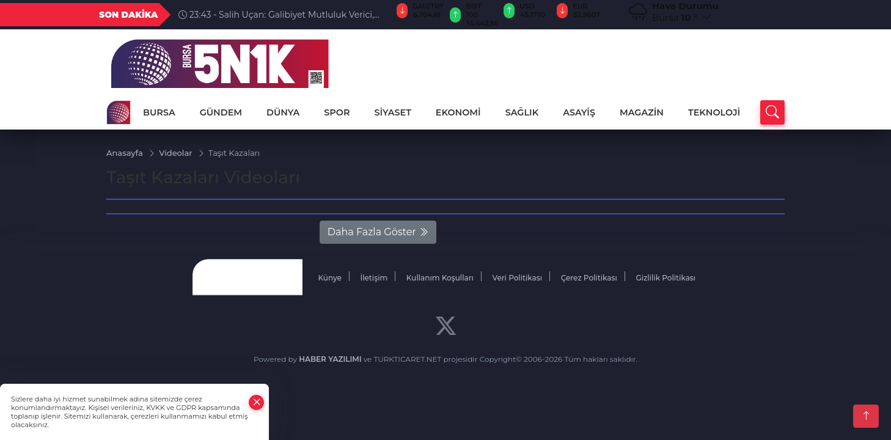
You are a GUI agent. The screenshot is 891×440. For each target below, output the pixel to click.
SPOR (337, 112)
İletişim (373, 277)
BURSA (159, 112)
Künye (329, 277)
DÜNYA (282, 112)
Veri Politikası (518, 277)
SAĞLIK (522, 112)
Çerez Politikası (589, 277)
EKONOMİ (458, 112)
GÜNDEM (221, 112)
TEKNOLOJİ (714, 112)
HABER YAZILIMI (330, 359)
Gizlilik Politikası (665, 277)
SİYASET (392, 112)
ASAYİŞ (579, 112)
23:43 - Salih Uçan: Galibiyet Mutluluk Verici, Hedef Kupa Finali (276, 14)
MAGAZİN (642, 112)
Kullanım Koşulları (440, 277)
